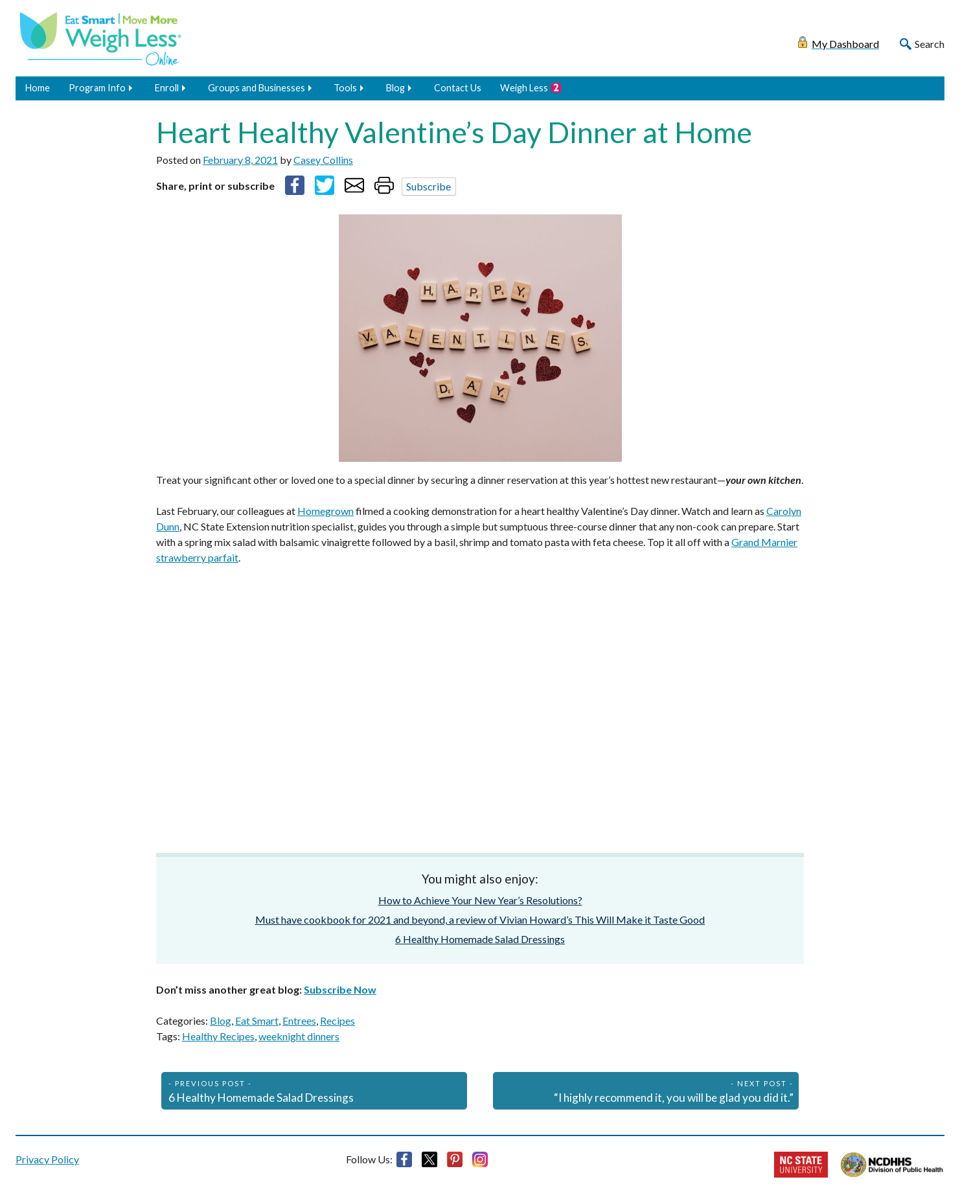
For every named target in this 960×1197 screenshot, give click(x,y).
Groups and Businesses (256, 87)
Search (929, 44)
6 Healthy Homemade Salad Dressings (480, 939)
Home (37, 87)
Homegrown (325, 511)
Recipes (337, 1020)
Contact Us (457, 87)
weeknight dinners (298, 1036)
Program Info (97, 87)
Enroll (167, 87)
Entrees (299, 1020)
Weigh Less (524, 87)
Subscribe (428, 186)
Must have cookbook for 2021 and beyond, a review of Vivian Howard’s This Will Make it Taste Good (480, 919)
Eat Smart (257, 1020)
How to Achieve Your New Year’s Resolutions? (480, 900)
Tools (345, 87)
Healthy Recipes (218, 1036)
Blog (395, 87)
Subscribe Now (340, 989)
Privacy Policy (47, 1159)
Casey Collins (323, 160)
